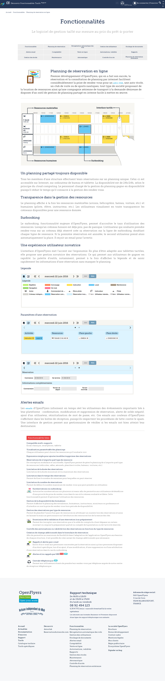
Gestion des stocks (30, 59)
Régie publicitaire (116, 645)
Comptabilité (56, 53)
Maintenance (56, 59)
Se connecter (141, 5)
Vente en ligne (82, 53)
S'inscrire (152, 5)
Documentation (25, 634)
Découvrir (38, 5)
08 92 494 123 (123, 5)
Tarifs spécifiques (26, 648)
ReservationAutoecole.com (56, 634)
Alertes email (30, 53)
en (163, 3)
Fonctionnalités (51, 5)
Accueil (21, 628)
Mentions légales (115, 640)
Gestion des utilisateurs (108, 47)
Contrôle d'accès (108, 59)
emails (30, 410)
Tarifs (61, 5)
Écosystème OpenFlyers (119, 648)
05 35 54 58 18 (105, 5)
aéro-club (119, 84)
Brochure (112, 631)
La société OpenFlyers (117, 628)
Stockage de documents (134, 47)
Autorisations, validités (108, 53)
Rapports (134, 53)
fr (162, 7)
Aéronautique (82, 59)
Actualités (31, 5)
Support (68, 5)
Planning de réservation (56, 47)
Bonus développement (118, 634)
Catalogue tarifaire (26, 645)
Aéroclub (48, 631)
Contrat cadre (114, 637)
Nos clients (113, 643)
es (163, 5)
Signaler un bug (115, 652)
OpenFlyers (11, 5)
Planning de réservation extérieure (134, 59)
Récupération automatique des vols (82, 47)
